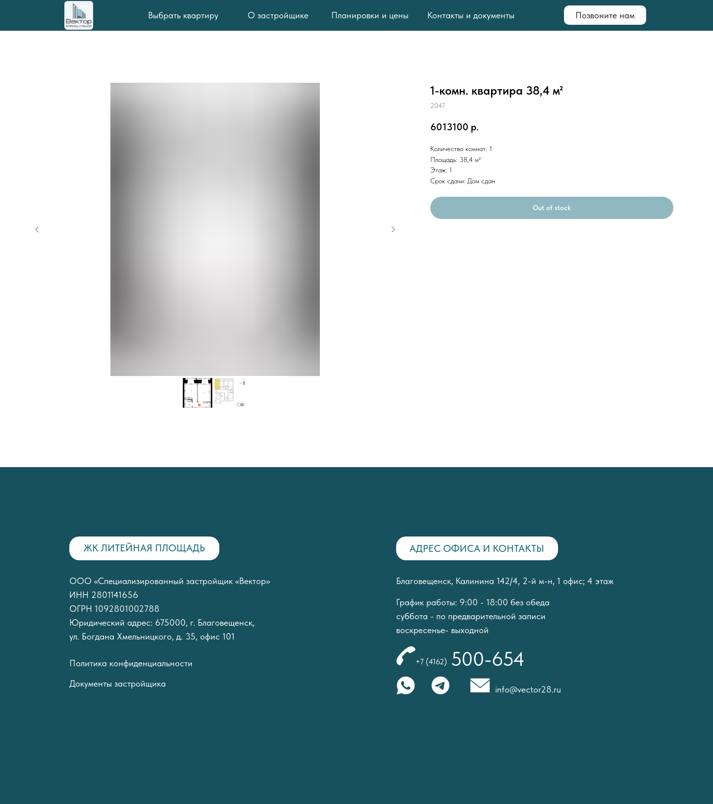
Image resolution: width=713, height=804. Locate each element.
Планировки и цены (369, 15)
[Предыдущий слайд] (37, 229)
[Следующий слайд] (393, 229)
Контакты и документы (470, 15)
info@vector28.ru (528, 689)
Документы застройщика (117, 683)
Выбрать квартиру (183, 15)
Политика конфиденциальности (131, 663)
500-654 (488, 659)
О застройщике (278, 15)
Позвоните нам (605, 15)
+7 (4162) (431, 661)
